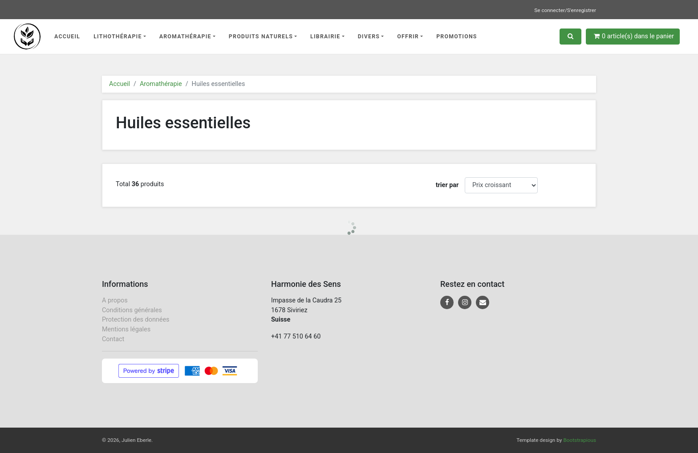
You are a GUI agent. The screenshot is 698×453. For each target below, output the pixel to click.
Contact (113, 339)
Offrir (408, 36)
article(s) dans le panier (634, 36)
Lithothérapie (117, 36)
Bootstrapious (579, 440)
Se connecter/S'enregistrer (565, 10)
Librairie (325, 36)
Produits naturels (261, 36)
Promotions (456, 36)
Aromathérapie (185, 36)
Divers (369, 36)
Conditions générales (132, 310)
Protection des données (135, 319)
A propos (115, 300)
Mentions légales (126, 329)
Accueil (67, 36)
